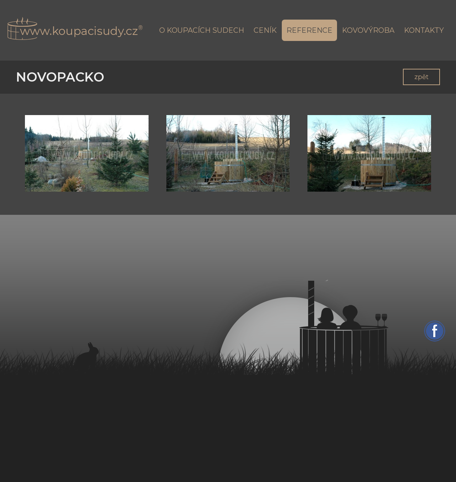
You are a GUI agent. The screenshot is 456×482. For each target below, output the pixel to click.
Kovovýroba (368, 30)
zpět (421, 77)
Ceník (265, 30)
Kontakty (424, 30)
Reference (309, 30)
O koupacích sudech (201, 30)
